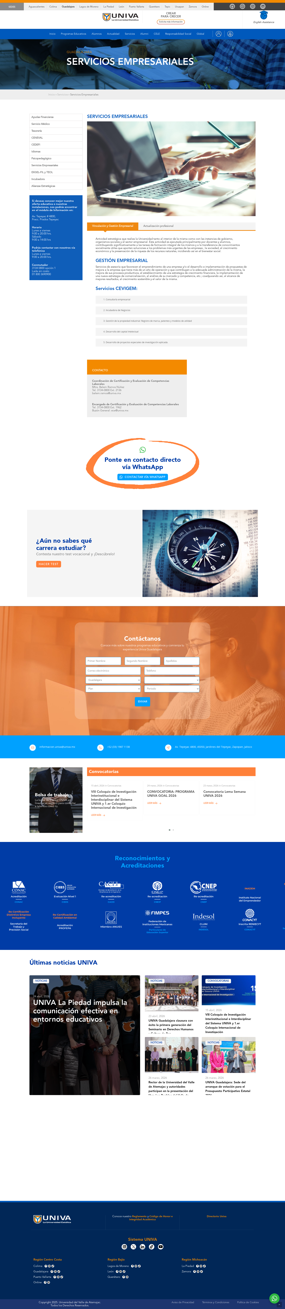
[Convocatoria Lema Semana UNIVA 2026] (227, 799)
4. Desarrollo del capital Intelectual (118, 332)
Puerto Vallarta (136, 7)
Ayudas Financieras (42, 117)
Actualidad (113, 34)
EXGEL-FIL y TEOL (42, 172)
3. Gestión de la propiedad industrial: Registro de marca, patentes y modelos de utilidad (145, 321)
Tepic (167, 7)
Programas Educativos (73, 34)
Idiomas (35, 151)
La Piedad (108, 7)
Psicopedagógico (41, 158)
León (121, 7)
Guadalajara (68, 7)
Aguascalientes (37, 7)
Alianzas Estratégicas (43, 186)
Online (205, 7)
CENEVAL (37, 138)
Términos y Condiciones (215, 1302)
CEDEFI (35, 145)
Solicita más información (171, 22)
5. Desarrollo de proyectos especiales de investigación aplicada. (133, 342)
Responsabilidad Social (178, 34)
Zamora (193, 7)
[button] (110, 226)
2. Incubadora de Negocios (114, 310)
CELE (157, 34)
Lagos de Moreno (89, 7)
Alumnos (97, 34)
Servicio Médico (40, 124)
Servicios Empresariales (44, 165)
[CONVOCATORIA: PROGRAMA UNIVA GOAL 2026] (171, 799)
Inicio (52, 34)
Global (200, 34)
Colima (53, 7)
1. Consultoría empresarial (114, 299)
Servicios (130, 34)
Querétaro (154, 7)
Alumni (144, 34)
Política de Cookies (248, 1302)
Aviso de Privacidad (183, 1302)
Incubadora (38, 179)
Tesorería (36, 131)
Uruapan (179, 7)
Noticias (41, 982)
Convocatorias (219, 982)
